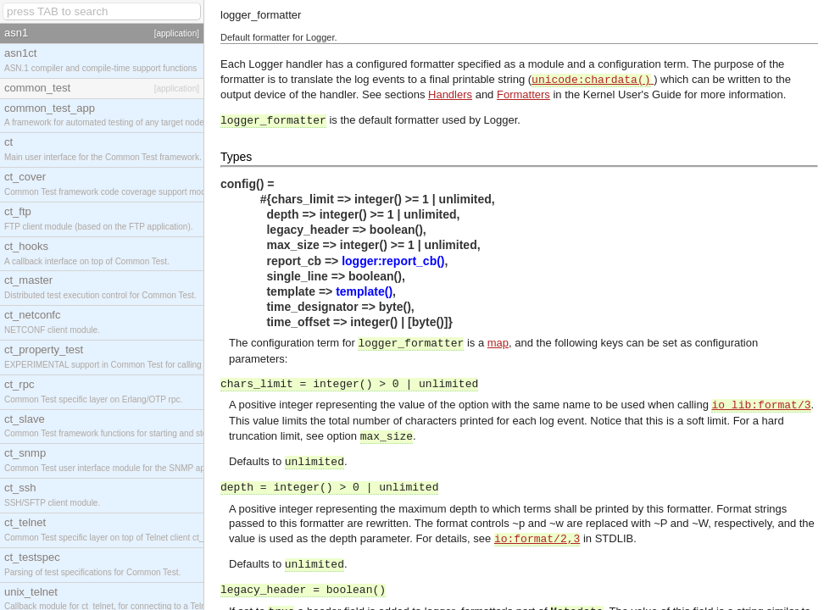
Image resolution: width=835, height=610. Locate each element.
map (498, 342)
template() (364, 291)
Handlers (450, 94)
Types (236, 157)
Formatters (523, 94)
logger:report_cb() (393, 261)
